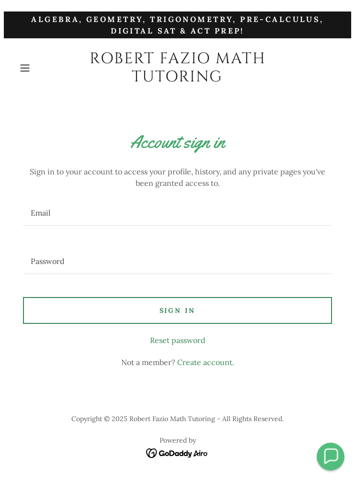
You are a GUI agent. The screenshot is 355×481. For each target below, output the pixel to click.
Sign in (178, 310)
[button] (39, 68)
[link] (177, 68)
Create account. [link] (205, 362)
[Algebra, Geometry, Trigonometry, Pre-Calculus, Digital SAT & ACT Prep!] (177, 24)
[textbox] (177, 213)
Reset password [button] (178, 340)
